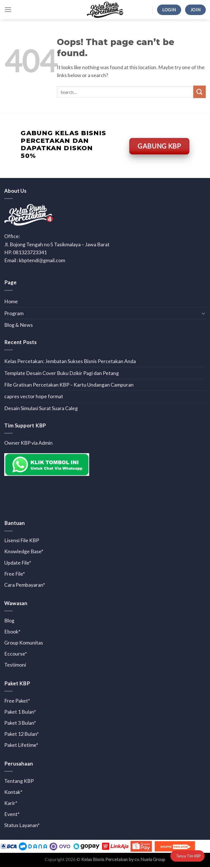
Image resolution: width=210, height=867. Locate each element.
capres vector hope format (33, 396)
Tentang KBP (19, 781)
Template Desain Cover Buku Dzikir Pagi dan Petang (61, 373)
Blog (9, 620)
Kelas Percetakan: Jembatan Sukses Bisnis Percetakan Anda (70, 361)
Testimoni (15, 665)
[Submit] (199, 92)
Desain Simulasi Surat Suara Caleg (41, 408)
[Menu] (8, 9)
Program (13, 313)
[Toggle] (203, 313)
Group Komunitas (23, 642)
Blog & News (18, 325)
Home (11, 301)
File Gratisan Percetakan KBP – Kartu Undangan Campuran (69, 384)
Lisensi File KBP (21, 540)
